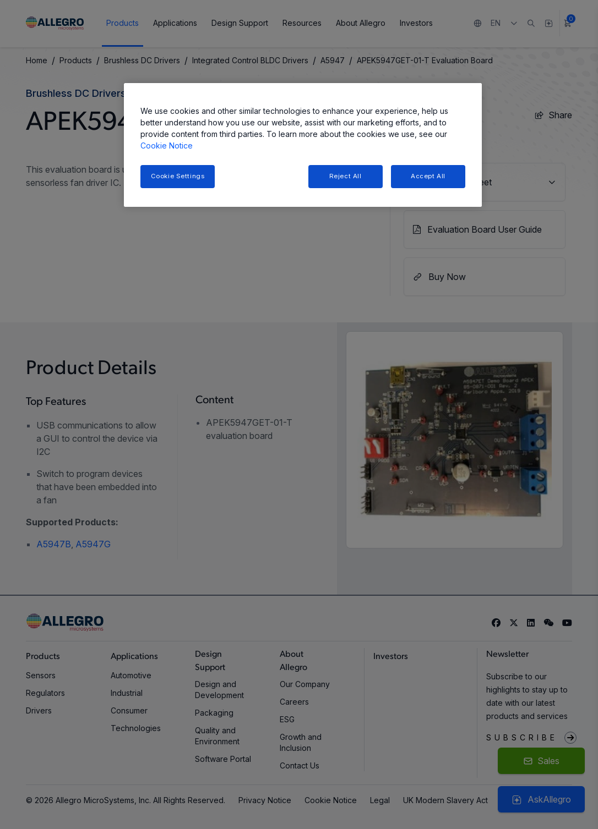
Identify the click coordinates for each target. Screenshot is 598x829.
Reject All (345, 176)
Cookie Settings (178, 176)
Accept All (428, 176)
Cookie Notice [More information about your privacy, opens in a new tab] (166, 145)
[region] (303, 145)
